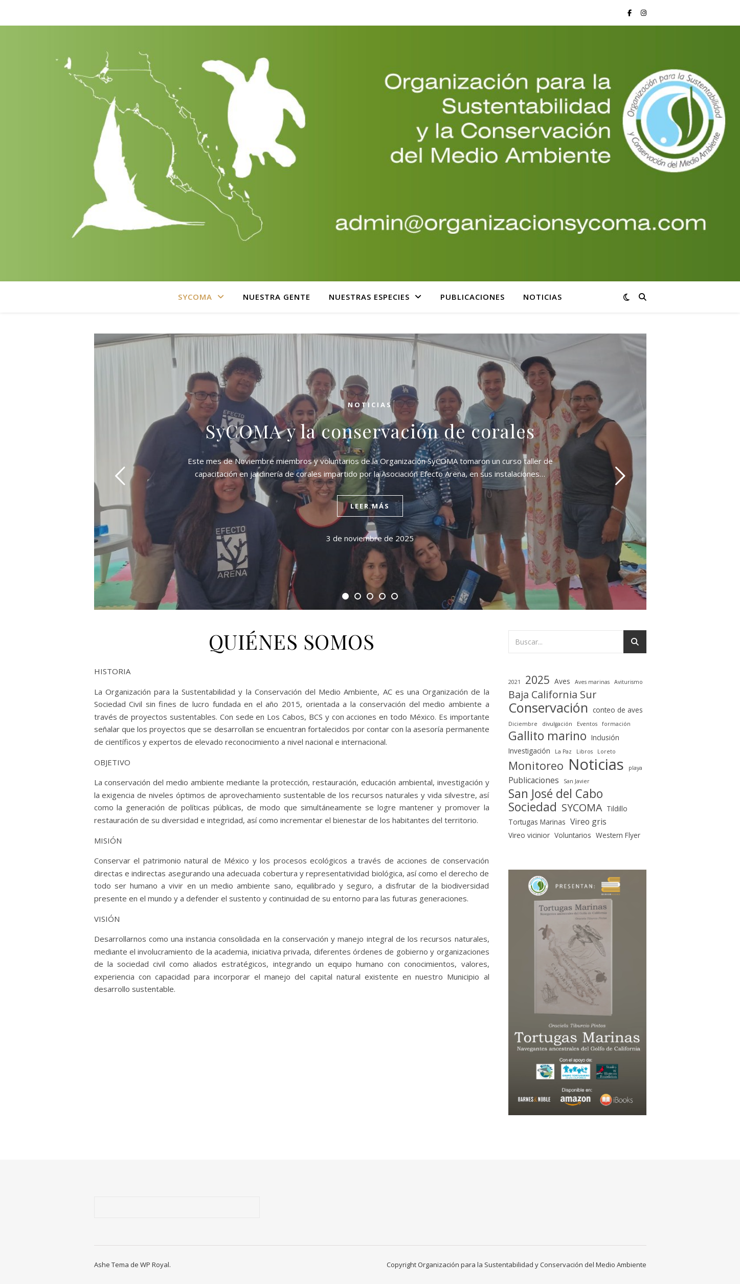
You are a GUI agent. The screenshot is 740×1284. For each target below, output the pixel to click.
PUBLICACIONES (472, 297)
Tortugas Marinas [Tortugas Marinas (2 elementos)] (537, 822)
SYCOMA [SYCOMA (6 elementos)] (582, 808)
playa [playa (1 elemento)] (635, 767)
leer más (370, 506)
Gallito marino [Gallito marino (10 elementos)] (547, 736)
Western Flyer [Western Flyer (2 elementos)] (618, 835)
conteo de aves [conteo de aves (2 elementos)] (618, 710)
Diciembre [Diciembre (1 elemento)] (522, 723)
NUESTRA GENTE (276, 297)
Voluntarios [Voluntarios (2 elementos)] (572, 835)
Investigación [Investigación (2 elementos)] (529, 751)
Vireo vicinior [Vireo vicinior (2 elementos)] (529, 835)
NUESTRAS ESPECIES (369, 297)
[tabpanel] (370, 472)
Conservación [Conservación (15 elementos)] (548, 707)
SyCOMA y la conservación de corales (370, 430)
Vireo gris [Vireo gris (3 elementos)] (588, 821)
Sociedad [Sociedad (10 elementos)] (532, 807)
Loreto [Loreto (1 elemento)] (606, 751)
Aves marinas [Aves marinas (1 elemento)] (592, 681)
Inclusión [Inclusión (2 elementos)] (605, 737)
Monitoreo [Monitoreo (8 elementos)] (536, 766)
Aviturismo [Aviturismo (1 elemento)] (628, 681)
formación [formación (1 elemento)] (616, 723)
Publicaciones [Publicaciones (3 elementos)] (533, 780)
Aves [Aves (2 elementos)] (562, 681)
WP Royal (154, 1264)
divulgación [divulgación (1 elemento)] (557, 723)
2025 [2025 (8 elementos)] (537, 680)
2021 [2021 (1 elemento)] (514, 681)
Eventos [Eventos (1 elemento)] (587, 723)
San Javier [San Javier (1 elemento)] (577, 781)
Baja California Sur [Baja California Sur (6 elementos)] (552, 695)
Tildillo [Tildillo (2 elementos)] (617, 808)
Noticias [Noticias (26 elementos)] (596, 764)
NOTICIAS (542, 297)
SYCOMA (195, 297)
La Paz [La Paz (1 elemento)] (563, 751)
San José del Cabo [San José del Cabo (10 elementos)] (555, 794)
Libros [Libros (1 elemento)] (584, 751)
